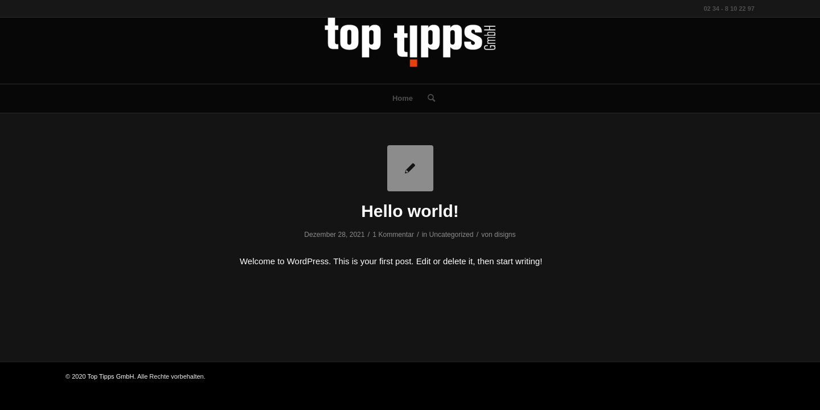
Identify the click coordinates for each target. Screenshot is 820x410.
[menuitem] (402, 98)
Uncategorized (451, 235)
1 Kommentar (393, 235)
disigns (505, 235)
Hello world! (410, 211)
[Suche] (427, 98)
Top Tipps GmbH (111, 376)
